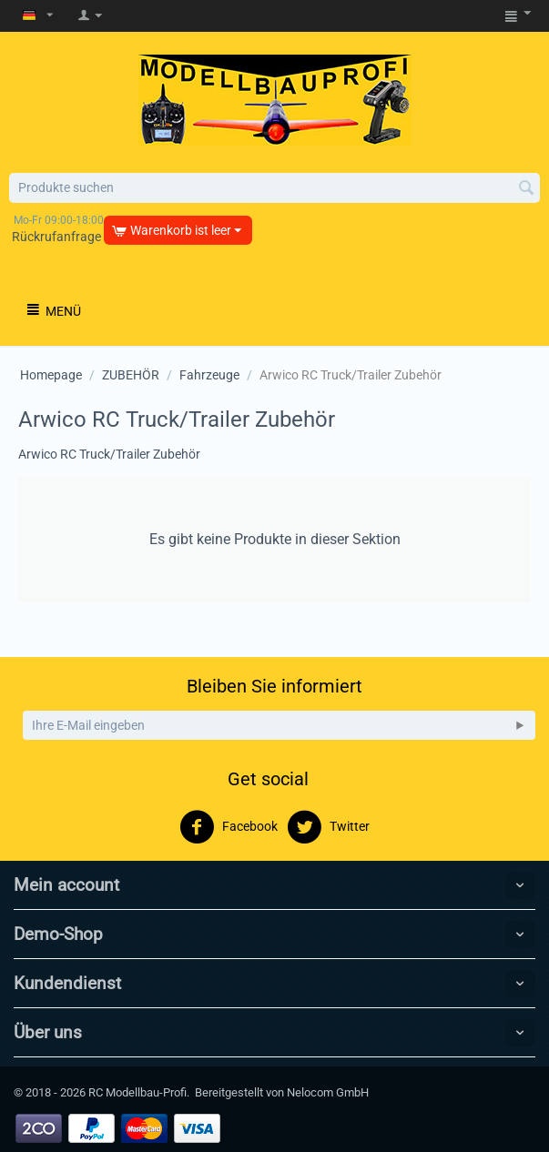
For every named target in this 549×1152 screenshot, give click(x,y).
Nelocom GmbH (328, 1092)
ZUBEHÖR (130, 375)
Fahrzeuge (209, 375)
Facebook (228, 827)
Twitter (328, 827)
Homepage (51, 375)
